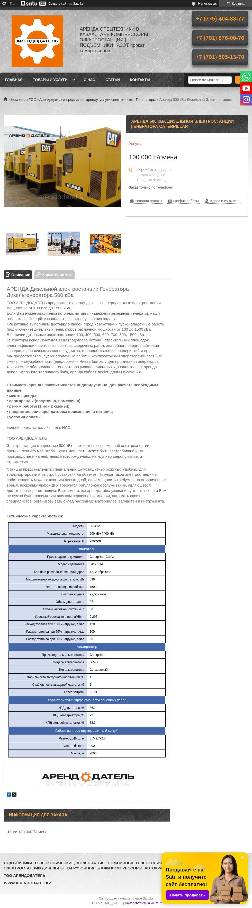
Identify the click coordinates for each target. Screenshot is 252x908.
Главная (14, 80)
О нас (89, 80)
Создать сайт (58, 3)
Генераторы (146, 100)
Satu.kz (148, 898)
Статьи (112, 80)
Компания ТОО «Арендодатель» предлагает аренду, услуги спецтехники (71, 100)
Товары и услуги (50, 80)
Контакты (140, 80)
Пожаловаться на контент (143, 903)
